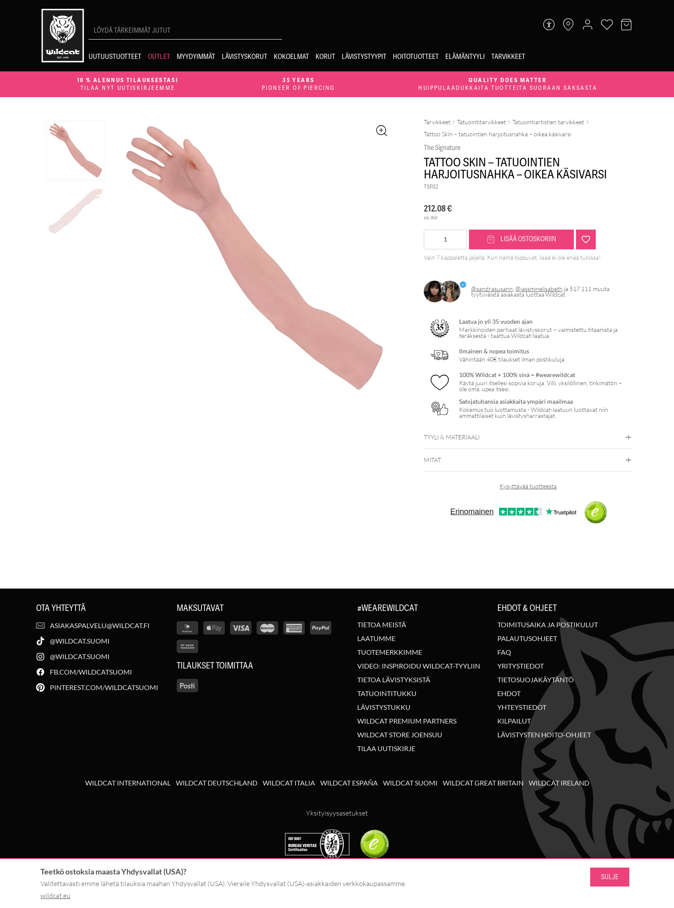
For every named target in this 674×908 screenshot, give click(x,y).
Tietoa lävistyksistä (393, 679)
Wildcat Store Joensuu (399, 734)
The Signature (442, 148)
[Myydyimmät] (196, 56)
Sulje (610, 877)
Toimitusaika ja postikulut (547, 624)
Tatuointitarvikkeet (481, 122)
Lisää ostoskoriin (521, 239)
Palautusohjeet (527, 638)
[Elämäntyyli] (465, 56)
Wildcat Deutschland (216, 782)
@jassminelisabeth (539, 288)
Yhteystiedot (521, 707)
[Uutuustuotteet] (115, 56)
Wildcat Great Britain (483, 782)
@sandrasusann (492, 288)
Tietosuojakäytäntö (535, 679)
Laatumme (376, 638)
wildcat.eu (55, 895)
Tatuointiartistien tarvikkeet (548, 122)
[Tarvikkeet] (508, 56)
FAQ (504, 652)
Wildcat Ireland (559, 782)
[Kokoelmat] (291, 56)
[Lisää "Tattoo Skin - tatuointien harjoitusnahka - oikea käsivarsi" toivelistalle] (586, 239)
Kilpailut (514, 721)
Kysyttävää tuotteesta (528, 486)
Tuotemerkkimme (389, 652)
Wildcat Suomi (410, 782)
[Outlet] (159, 56)
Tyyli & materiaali (528, 437)
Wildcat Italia (289, 782)
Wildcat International (128, 782)
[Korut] (325, 56)
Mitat (528, 460)
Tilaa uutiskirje (386, 748)
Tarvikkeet (437, 122)
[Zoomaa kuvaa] (381, 130)
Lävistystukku (384, 707)
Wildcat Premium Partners (406, 721)
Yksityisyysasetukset (337, 813)
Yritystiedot (520, 666)
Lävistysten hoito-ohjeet (544, 734)
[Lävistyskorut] (244, 56)
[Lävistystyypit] (364, 56)
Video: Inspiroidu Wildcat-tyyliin (418, 666)
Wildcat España (349, 782)
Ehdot (509, 693)
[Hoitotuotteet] (416, 56)
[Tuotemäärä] (445, 239)
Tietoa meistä (381, 624)
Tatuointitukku (387, 693)
